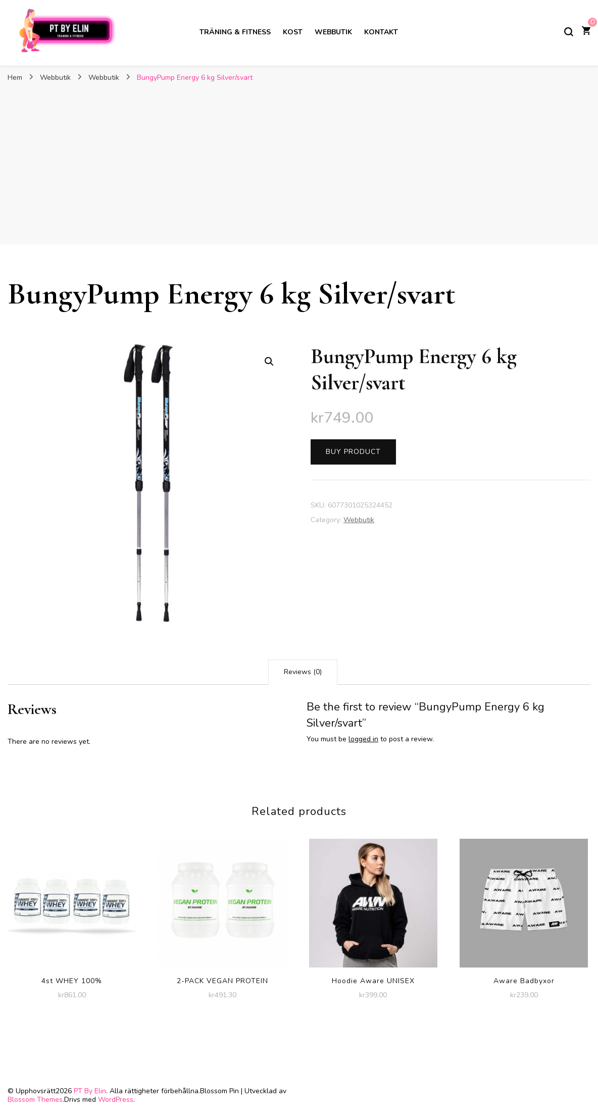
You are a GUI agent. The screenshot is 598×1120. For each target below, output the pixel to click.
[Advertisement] (299, 163)
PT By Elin (90, 1091)
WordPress (115, 1099)
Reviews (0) (303, 672)
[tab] (302, 672)
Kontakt (381, 32)
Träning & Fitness (235, 32)
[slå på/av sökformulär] (568, 31)
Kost (293, 32)
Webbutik (333, 32)
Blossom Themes (35, 1099)
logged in (363, 739)
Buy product (353, 451)
